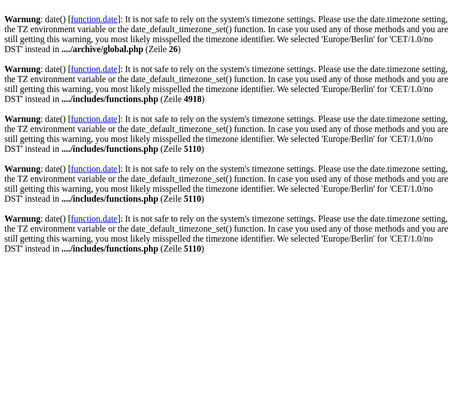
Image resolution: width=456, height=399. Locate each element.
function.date (94, 19)
